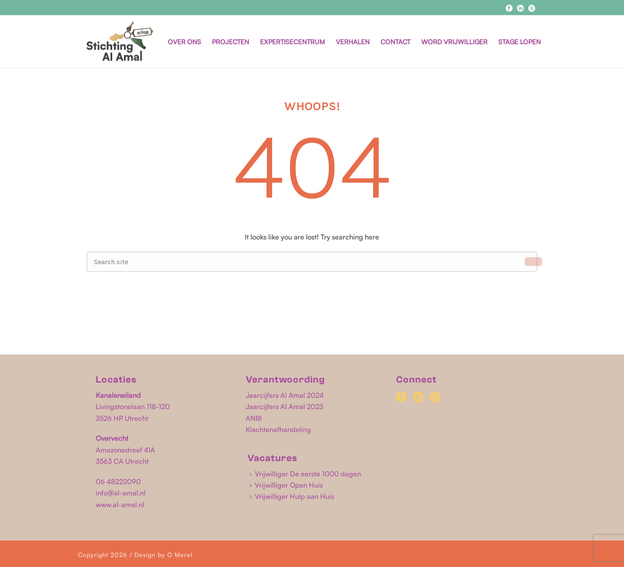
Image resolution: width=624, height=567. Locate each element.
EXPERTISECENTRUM (292, 42)
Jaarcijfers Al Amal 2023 (284, 406)
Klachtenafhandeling (278, 429)
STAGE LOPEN (519, 42)
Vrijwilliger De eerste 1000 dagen (305, 473)
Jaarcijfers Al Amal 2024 (285, 395)
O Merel (179, 554)
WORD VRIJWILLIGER (454, 42)
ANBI (254, 418)
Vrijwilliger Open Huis (286, 485)
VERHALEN (353, 42)
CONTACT (395, 42)
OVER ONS (184, 42)
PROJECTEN (230, 42)
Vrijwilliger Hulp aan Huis (292, 496)
